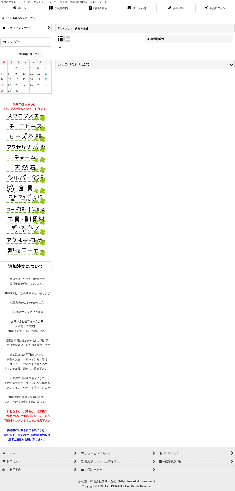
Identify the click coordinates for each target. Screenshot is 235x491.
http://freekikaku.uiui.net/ (136, 481)
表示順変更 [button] (156, 39)
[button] (145, 64)
